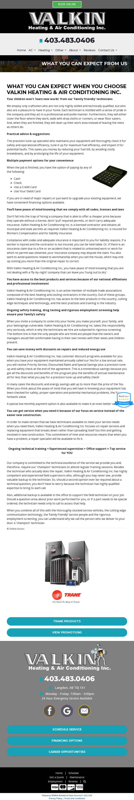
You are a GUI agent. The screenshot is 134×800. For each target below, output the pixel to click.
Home (21, 50)
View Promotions (67, 632)
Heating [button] (44, 50)
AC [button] (31, 50)
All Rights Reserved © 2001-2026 (79, 796)
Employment (55, 781)
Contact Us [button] (106, 50)
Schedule (73, 773)
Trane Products (67, 621)
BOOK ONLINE (67, 4)
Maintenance (77, 777)
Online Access (58, 795)
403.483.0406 (69, 40)
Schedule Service (67, 729)
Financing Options (67, 740)
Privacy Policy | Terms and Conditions (67, 798)
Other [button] (59, 50)
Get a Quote (57, 777)
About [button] (74, 50)
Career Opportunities (67, 752)
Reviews (89, 50)
